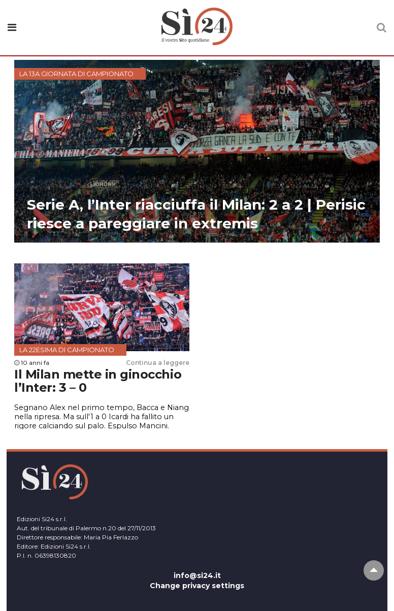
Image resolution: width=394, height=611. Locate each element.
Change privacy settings (197, 585)
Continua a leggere (157, 362)
